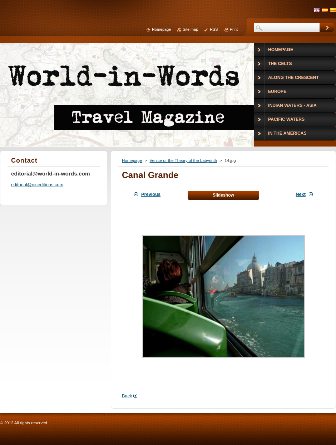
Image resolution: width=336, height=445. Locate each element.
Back (127, 396)
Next (301, 194)
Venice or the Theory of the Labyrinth (183, 160)
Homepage (132, 160)
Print (234, 29)
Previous (150, 194)
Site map (190, 29)
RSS (214, 29)
